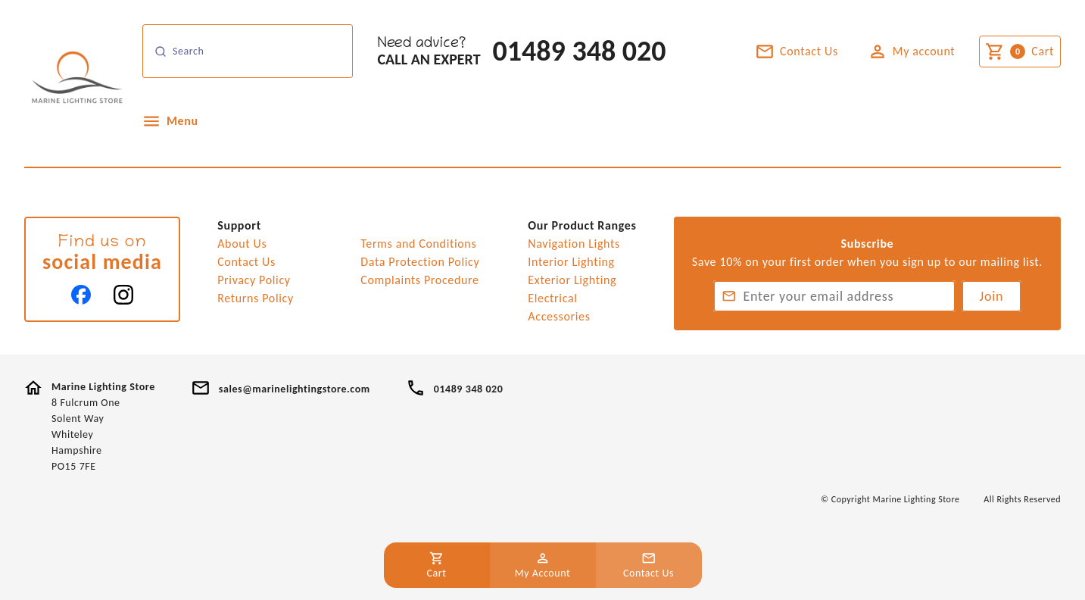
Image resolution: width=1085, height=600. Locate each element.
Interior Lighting (571, 262)
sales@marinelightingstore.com (294, 389)
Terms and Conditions (418, 243)
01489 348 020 (579, 50)
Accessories (559, 316)
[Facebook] (81, 295)
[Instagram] (123, 295)
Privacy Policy (254, 280)
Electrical (552, 298)
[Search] (247, 51)
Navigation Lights (574, 243)
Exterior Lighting (572, 280)
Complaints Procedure (419, 280)
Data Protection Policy (419, 262)
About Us (242, 243)
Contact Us (246, 262)
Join (992, 296)
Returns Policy (255, 298)
